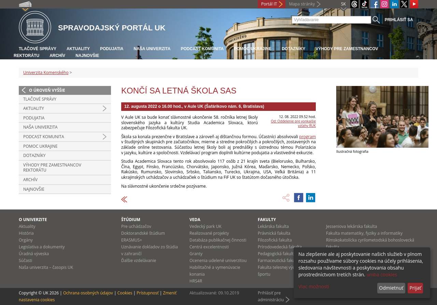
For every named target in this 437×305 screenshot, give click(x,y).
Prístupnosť (147, 293)
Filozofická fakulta (275, 240)
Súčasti (25, 260)
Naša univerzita (151, 48)
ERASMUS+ (131, 240)
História (26, 233)
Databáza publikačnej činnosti (217, 240)
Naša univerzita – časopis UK (46, 267)
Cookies (124, 293)
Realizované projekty (209, 233)
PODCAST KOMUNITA (202, 48)
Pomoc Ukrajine (252, 48)
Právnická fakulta (274, 233)
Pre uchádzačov (136, 226)
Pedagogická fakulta (277, 254)
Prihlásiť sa (399, 19)
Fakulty (267, 219)
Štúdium (130, 219)
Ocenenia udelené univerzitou (217, 260)
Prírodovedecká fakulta (280, 247)
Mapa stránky (302, 4)
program (307, 137)
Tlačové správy (37, 48)
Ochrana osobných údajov (88, 293)
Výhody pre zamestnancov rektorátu (52, 167)
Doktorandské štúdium (143, 233)
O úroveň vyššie (47, 90)
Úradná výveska (34, 254)
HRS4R (195, 281)
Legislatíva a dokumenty (42, 247)
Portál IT (269, 4)
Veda (194, 219)
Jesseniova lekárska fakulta (351, 226)
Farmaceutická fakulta (279, 260)
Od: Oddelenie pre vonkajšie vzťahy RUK (293, 123)
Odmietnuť (391, 288)
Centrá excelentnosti (209, 247)
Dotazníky (293, 48)
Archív (57, 55)
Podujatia (111, 48)
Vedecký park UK (205, 226)
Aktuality (78, 48)
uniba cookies (381, 274)
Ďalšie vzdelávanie (138, 260)
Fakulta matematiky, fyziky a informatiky (364, 233)
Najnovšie (87, 55)
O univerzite (33, 219)
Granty (195, 254)
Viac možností (313, 286)
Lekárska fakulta (273, 226)
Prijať (415, 288)
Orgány (26, 240)
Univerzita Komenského (46, 72)
